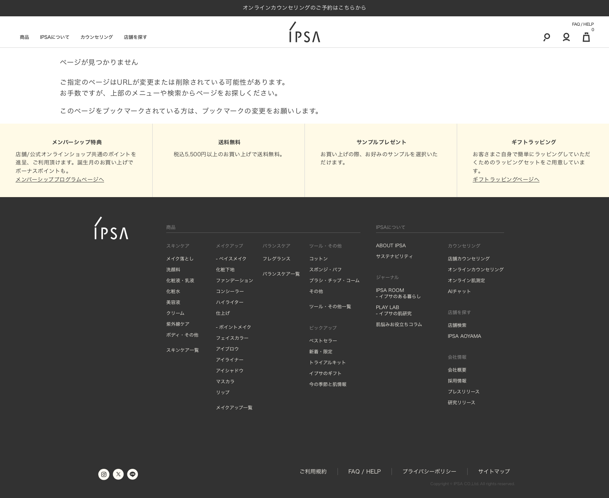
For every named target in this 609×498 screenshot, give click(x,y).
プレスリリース (464, 391)
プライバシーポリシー (429, 471)
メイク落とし (180, 258)
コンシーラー (230, 291)
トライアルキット (327, 362)
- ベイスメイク (231, 258)
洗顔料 (173, 269)
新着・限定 (320, 351)
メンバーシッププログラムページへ (60, 179)
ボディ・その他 (182, 334)
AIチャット (459, 291)
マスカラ (225, 381)
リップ (223, 392)
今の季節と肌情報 (327, 384)
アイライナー (230, 359)
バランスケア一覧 (281, 273)
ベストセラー (323, 340)
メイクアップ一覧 (234, 407)
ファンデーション (234, 280)
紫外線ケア (178, 324)
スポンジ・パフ (325, 269)
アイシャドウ (230, 370)
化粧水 (173, 291)
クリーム (175, 313)
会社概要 (457, 369)
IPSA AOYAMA (464, 336)
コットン (318, 258)
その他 (316, 291)
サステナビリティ (394, 256)
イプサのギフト (325, 373)
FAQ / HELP (582, 24)
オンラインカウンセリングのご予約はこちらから (305, 7)
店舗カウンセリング (469, 258)
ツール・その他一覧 (330, 306)
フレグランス (277, 258)
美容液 (173, 302)
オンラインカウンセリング (476, 269)
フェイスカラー (232, 337)
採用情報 (457, 380)
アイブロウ (227, 348)
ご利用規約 (313, 471)
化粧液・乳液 (180, 280)
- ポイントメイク (233, 327)
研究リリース (461, 402)
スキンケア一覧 (182, 350)
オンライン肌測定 (466, 280)
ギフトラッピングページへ (506, 179)
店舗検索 (457, 325)
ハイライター (230, 302)
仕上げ (223, 313)
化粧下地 (225, 269)
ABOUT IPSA (391, 245)
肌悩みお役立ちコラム (399, 324)
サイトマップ (494, 471)
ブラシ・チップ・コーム (334, 280)
